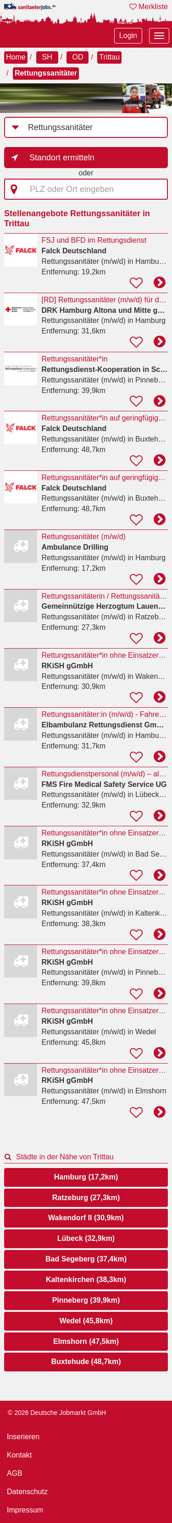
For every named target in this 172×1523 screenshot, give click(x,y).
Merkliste (148, 7)
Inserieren (23, 1437)
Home (16, 57)
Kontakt (19, 1455)
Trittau (109, 57)
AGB (14, 1473)
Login (128, 35)
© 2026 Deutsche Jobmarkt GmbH (57, 1412)
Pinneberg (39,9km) (86, 1300)
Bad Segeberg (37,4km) (86, 1259)
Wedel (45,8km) (85, 1321)
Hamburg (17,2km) (86, 1177)
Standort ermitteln (61, 157)
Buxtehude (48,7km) (86, 1361)
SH (47, 57)
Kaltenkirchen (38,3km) (86, 1279)
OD (77, 57)
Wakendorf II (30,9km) (86, 1218)
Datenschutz (27, 1492)
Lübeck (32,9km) (86, 1238)
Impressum (25, 1510)
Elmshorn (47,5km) (86, 1341)
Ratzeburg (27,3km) (86, 1197)
